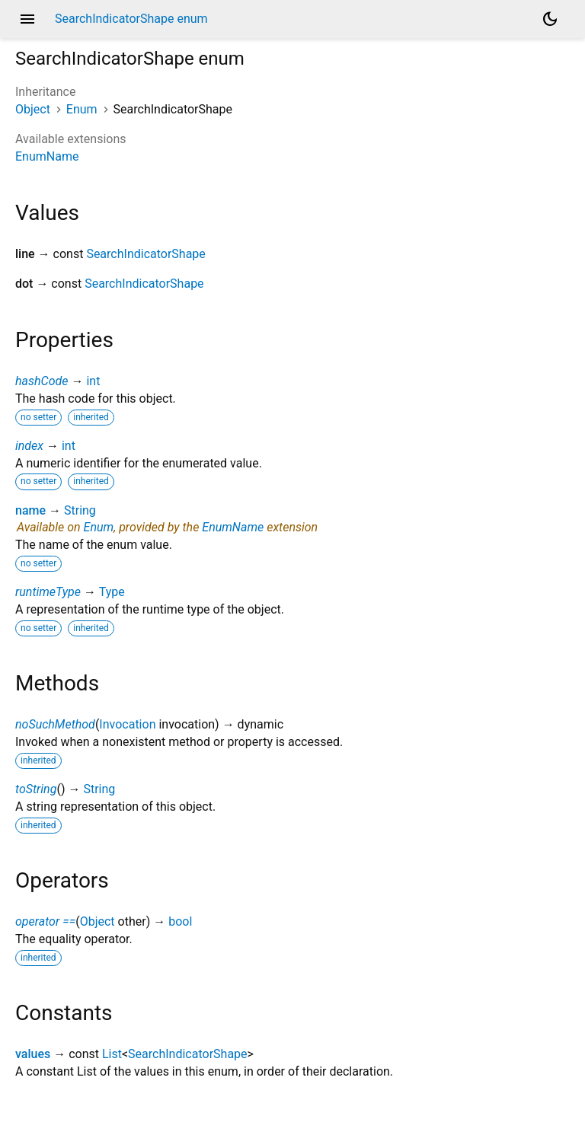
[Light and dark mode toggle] (550, 19)
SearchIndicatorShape (145, 254)
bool (180, 921)
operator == (45, 921)
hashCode (41, 381)
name (30, 510)
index (29, 445)
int (93, 381)
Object (32, 109)
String (80, 510)
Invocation (127, 724)
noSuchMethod (55, 724)
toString (35, 789)
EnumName (46, 156)
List (112, 1054)
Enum (82, 109)
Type (112, 592)
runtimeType (48, 592)
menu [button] (27, 19)
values (32, 1054)
